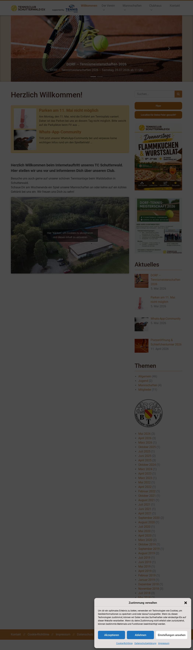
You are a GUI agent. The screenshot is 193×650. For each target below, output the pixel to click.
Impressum (163, 643)
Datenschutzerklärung (145, 643)
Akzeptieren (111, 635)
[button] (185, 603)
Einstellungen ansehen (171, 635)
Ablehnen (140, 635)
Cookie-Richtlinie (124, 643)
